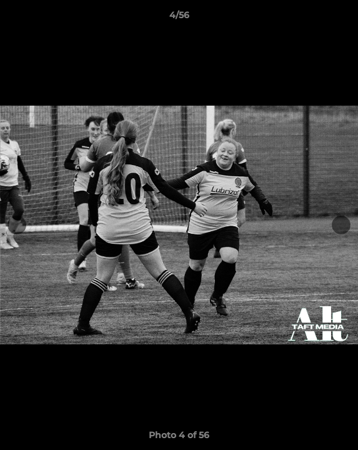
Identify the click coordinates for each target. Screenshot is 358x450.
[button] (343, 18)
